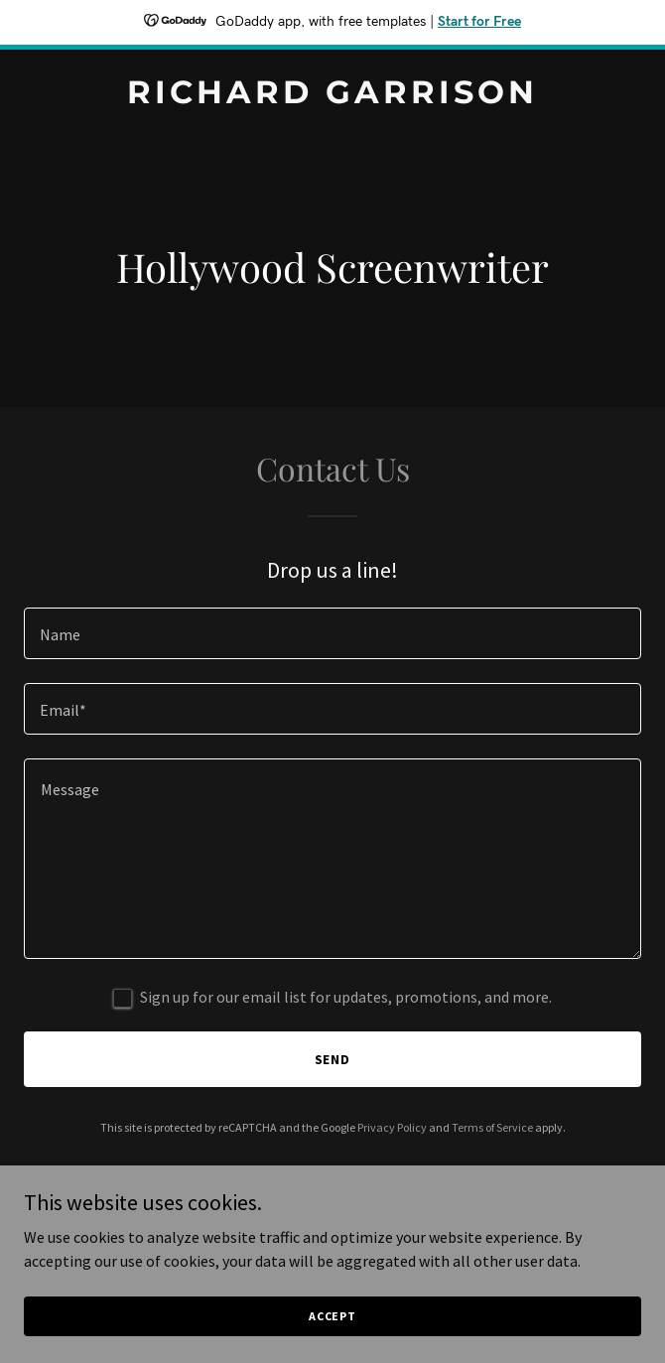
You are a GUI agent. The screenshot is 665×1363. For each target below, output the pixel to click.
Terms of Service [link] (492, 1127)
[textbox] (332, 633)
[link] (332, 97)
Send (333, 1059)
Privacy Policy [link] (392, 1127)
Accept (332, 1329)
